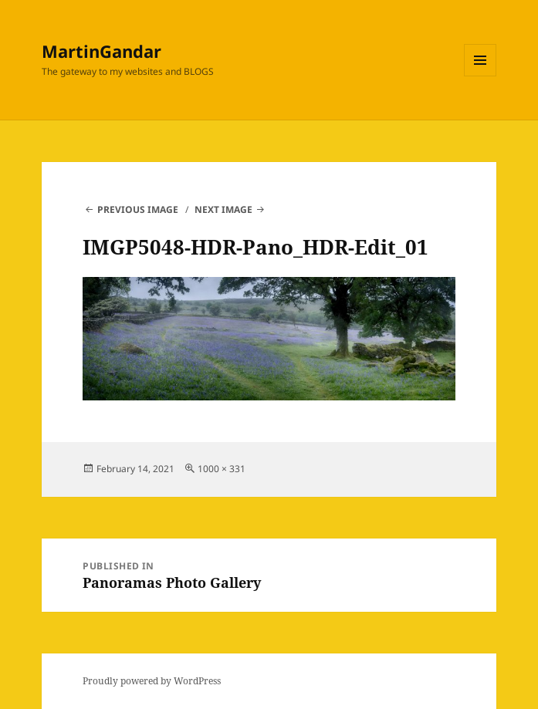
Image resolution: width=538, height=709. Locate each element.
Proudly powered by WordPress (152, 680)
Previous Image (137, 209)
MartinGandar (101, 50)
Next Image (223, 209)
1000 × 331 (221, 468)
